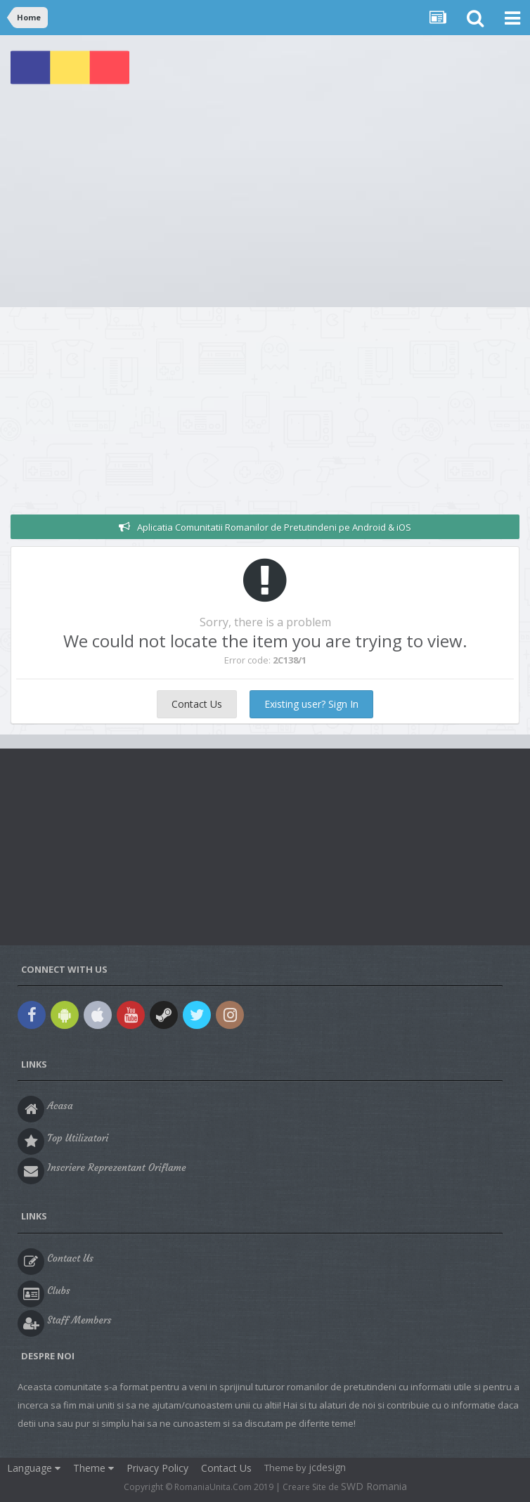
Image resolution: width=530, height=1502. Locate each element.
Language (33, 1468)
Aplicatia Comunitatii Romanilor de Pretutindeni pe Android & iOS (274, 527)
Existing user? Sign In (311, 704)
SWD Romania (374, 1486)
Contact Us (197, 704)
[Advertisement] (265, 201)
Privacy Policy (157, 1468)
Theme (93, 1468)
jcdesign (327, 1467)
